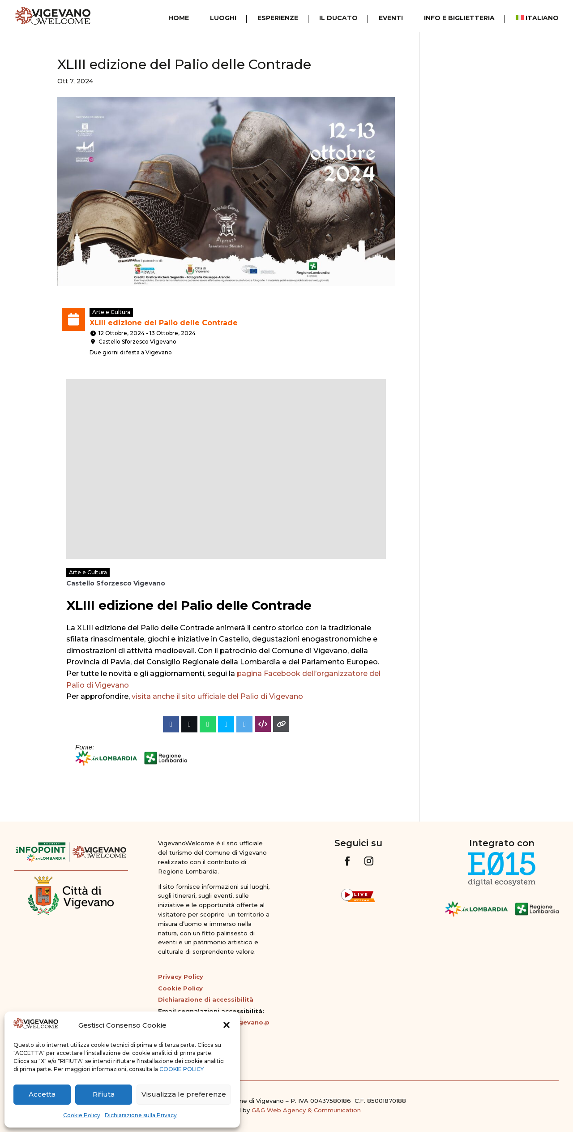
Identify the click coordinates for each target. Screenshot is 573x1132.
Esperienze (277, 18)
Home (178, 18)
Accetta (42, 1094)
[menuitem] (533, 19)
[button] (226, 1024)
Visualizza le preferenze (183, 1094)
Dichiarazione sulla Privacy (141, 1115)
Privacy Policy (180, 976)
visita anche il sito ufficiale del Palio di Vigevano (217, 696)
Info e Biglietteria (459, 18)
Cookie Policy (81, 1115)
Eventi (391, 18)
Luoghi (223, 18)
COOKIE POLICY (181, 1069)
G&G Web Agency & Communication (306, 1110)
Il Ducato (338, 18)
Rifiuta (104, 1094)
